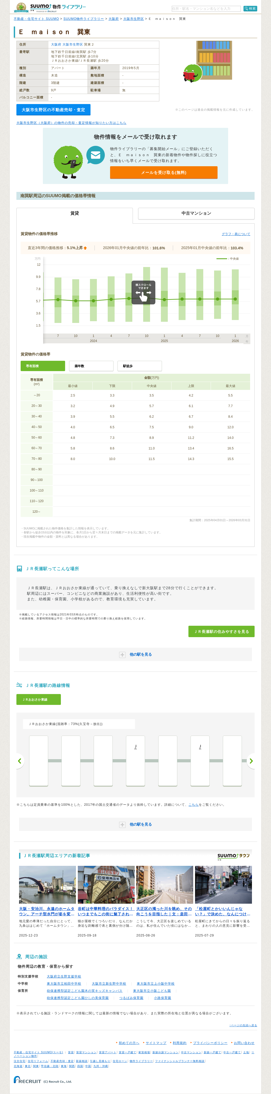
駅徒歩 (128, 366)
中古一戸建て (232, 1052)
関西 (72, 1066)
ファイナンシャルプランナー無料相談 (180, 1061)
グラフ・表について (236, 234)
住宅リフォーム (38, 1061)
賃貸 (71, 1052)
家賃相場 (144, 1052)
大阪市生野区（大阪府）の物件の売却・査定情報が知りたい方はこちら (71, 123)
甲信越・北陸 (49, 1066)
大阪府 (114, 19)
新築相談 (82, 1061)
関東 (36, 1066)
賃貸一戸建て (127, 1052)
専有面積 (32, 366)
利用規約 (180, 1043)
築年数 (79, 366)
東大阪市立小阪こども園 (152, 991)
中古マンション (191, 1052)
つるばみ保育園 (131, 998)
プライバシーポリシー (210, 1043)
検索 (252, 8)
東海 (64, 1066)
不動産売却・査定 (62, 1061)
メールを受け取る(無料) (164, 172)
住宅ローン (120, 1061)
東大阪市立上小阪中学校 (156, 983)
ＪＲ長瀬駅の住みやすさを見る (221, 631)
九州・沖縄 (100, 1066)
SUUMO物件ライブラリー (84, 19)
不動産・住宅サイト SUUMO (36, 19)
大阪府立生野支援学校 (64, 976)
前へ (20, 761)
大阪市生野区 (133, 19)
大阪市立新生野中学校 (109, 983)
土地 (246, 1052)
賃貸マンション (86, 1052)
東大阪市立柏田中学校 (64, 983)
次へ (251, 761)
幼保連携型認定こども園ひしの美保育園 (78, 998)
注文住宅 (19, 1061)
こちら (193, 805)
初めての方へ (129, 1043)
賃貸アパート (107, 1052)
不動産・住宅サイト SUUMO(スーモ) (38, 1052)
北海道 (18, 1066)
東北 (28, 1066)
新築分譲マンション (165, 1052)
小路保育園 (162, 998)
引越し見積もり (100, 1061)
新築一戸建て (212, 1052)
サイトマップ (156, 1043)
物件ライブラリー (141, 1061)
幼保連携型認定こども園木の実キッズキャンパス (85, 991)
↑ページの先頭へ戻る (243, 1025)
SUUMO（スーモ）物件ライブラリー (50, 7)
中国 (88, 1066)
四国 (80, 1066)
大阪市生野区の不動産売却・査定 (53, 109)
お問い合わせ (244, 1043)
